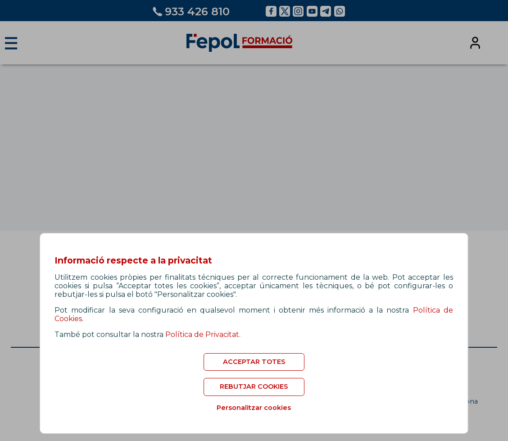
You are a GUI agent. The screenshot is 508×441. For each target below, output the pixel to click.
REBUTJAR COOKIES (254, 386)
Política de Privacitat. (202, 334)
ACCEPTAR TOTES (254, 362)
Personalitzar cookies (254, 408)
